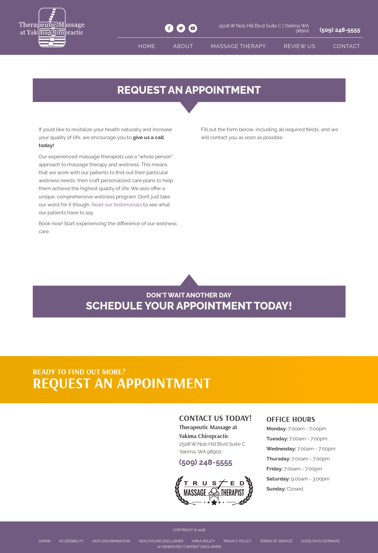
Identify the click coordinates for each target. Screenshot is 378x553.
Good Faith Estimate (320, 541)
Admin (44, 541)
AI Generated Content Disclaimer (189, 547)
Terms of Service (276, 541)
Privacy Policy (237, 541)
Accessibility (71, 541)
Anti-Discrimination (111, 541)
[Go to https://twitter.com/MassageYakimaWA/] (180, 29)
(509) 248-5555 (340, 29)
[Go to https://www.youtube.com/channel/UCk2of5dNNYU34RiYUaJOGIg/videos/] (192, 29)
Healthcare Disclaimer (161, 541)
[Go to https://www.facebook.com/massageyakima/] (169, 29)
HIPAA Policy (203, 541)
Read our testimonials (116, 205)
